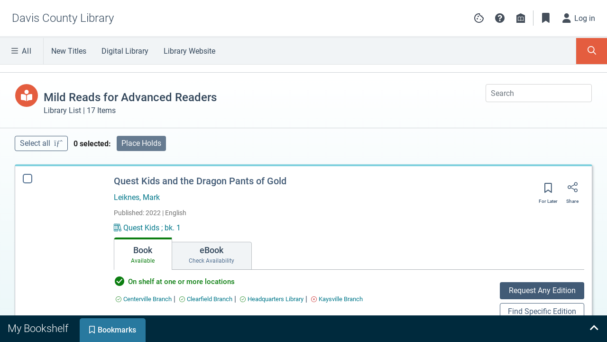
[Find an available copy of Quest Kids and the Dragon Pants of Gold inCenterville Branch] (144, 299)
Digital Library (124, 51)
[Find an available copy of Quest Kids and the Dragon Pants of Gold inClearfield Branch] (205, 299)
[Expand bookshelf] (593, 328)
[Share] (572, 190)
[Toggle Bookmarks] (545, 18)
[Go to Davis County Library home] (63, 18)
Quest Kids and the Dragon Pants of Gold (200, 181)
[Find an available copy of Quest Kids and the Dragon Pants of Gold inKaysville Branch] (337, 299)
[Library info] (520, 18)
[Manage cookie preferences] (478, 18)
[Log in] (579, 18)
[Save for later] (548, 191)
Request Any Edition (542, 290)
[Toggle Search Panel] (591, 51)
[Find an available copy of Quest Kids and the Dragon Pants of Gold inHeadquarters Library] (271, 299)
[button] (499, 18)
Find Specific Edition (542, 311)
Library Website (189, 51)
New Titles (68, 51)
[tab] (143, 254)
